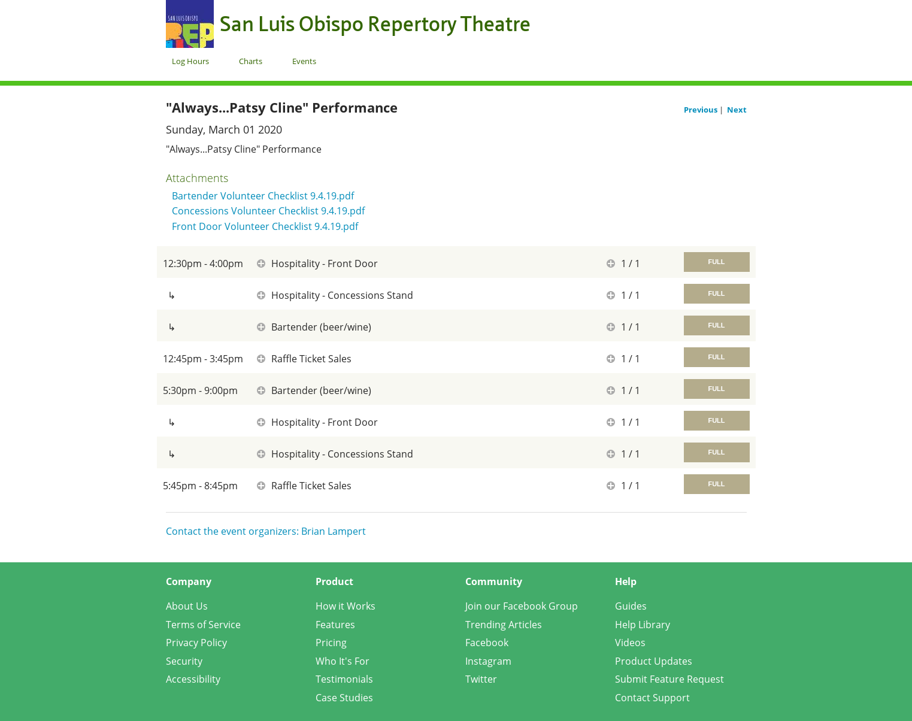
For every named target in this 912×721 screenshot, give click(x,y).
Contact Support (652, 697)
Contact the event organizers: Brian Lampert (266, 531)
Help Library (642, 624)
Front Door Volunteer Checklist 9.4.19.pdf (265, 226)
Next (737, 109)
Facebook (486, 642)
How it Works (345, 606)
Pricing (331, 642)
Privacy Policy (196, 642)
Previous (701, 109)
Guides (631, 606)
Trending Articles (503, 624)
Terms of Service (203, 624)
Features (335, 624)
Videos (630, 642)
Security (184, 661)
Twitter (481, 679)
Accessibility (193, 679)
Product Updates (653, 661)
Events (304, 61)
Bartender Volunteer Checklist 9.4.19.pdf (263, 195)
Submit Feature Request (669, 679)
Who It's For (342, 661)
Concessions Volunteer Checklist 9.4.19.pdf (268, 210)
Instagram (488, 661)
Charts (250, 61)
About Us (187, 606)
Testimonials (344, 679)
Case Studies (344, 697)
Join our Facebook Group (521, 606)
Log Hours (190, 61)
